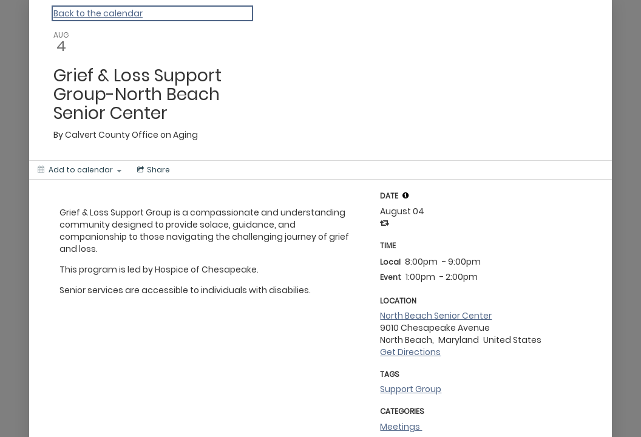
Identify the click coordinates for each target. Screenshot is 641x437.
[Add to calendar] (79, 170)
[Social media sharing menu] (152, 170)
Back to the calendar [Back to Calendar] (98, 13)
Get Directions (410, 352)
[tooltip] (405, 195)
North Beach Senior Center (436, 316)
